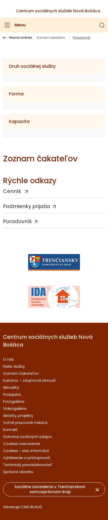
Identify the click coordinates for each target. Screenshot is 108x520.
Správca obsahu (18, 471)
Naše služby (14, 366)
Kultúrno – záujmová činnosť (29, 380)
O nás (8, 359)
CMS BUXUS (31, 506)
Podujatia (12, 394)
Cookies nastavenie (21, 443)
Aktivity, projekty (18, 415)
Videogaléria (15, 408)
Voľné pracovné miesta (25, 422)
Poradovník (17, 221)
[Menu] (14, 25)
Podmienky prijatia (26, 206)
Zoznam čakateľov (50, 38)
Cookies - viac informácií (26, 450)
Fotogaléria (13, 401)
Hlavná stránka (20, 38)
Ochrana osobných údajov (27, 436)
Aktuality (11, 387)
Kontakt (10, 429)
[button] (102, 25)
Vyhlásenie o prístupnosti (26, 457)
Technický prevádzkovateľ (27, 464)
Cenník (12, 191)
